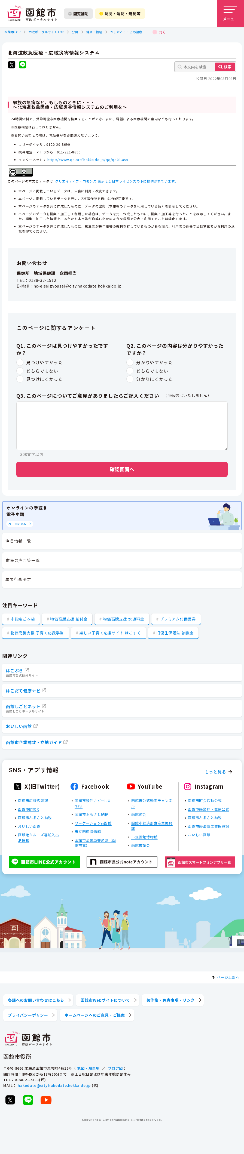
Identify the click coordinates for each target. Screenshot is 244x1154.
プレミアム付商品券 (178, 619)
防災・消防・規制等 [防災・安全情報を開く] (120, 13)
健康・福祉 (94, 32)
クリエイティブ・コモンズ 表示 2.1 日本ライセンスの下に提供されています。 (116, 181)
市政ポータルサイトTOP (46, 32)
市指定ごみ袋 (23, 619)
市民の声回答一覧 (22, 560)
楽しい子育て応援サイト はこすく (110, 632)
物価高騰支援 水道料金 (123, 619)
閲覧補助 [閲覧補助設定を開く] (78, 13)
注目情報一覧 (18, 541)
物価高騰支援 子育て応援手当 (37, 632)
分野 (75, 32)
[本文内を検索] (205, 66)
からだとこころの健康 (126, 32)
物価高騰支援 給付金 (68, 619)
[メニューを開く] (230, 13)
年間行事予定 (18, 579)
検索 (227, 66)
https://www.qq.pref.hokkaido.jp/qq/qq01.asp (87, 159)
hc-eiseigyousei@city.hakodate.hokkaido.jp (77, 286)
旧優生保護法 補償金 (175, 632)
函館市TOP (12, 32)
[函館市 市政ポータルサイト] (32, 14)
